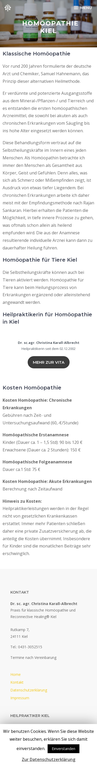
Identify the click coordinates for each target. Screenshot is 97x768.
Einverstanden (63, 748)
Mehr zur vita (48, 362)
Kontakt (17, 682)
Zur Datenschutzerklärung (48, 759)
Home (15, 674)
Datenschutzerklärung (28, 690)
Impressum (19, 697)
